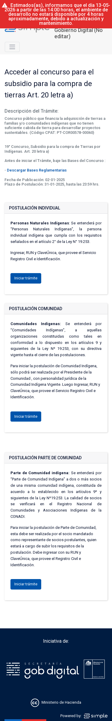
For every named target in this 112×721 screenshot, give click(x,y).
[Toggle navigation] (12, 47)
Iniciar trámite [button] (25, 278)
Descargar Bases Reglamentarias (37, 170)
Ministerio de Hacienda (61, 702)
